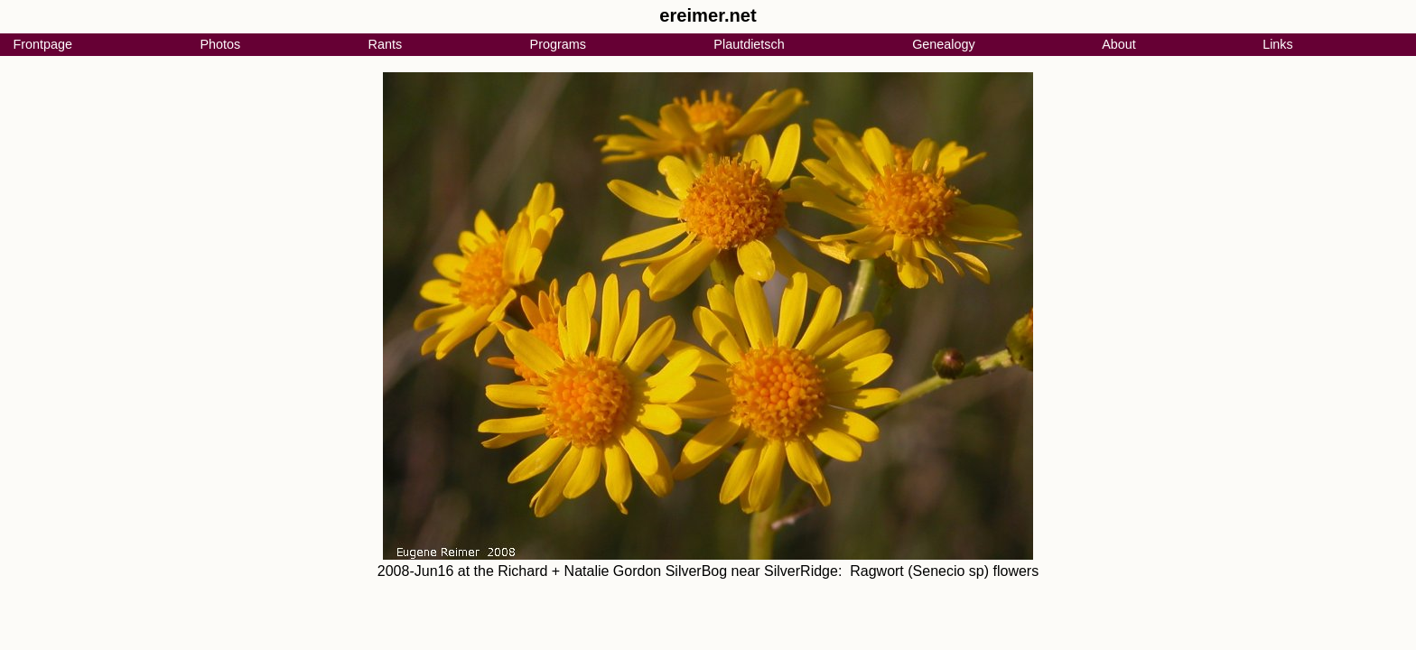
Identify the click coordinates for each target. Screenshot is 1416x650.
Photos (220, 44)
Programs (558, 44)
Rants (385, 44)
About (1119, 44)
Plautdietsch (748, 44)
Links (1277, 44)
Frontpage (42, 44)
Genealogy (943, 44)
